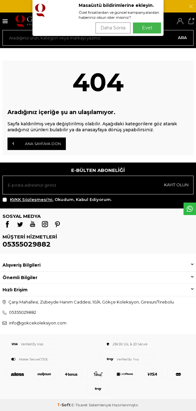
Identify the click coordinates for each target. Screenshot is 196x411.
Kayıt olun (176, 184)
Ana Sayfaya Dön (36, 143)
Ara (182, 37)
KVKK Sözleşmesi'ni (31, 199)
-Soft (64, 405)
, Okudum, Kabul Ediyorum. (57, 199)
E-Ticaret (79, 405)
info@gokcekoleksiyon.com (37, 322)
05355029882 (26, 244)
